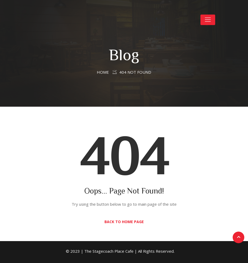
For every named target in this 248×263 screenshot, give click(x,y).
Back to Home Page (124, 221)
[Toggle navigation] (207, 20)
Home (103, 72)
